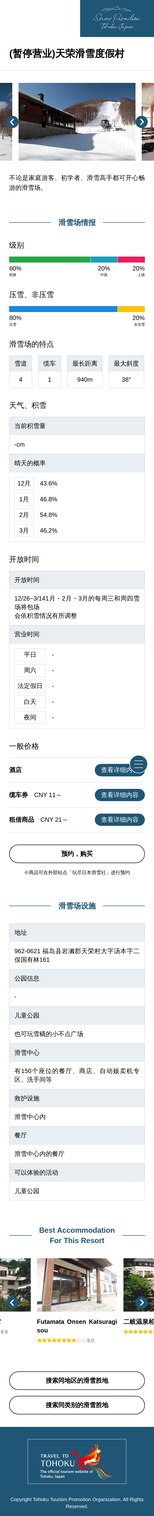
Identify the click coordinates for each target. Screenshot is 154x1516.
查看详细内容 (120, 770)
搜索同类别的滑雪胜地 (77, 1405)
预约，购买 (77, 853)
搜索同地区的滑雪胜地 (77, 1380)
